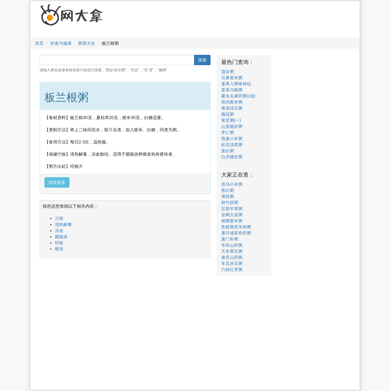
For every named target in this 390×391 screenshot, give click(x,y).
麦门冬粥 (229, 239)
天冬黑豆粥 (232, 251)
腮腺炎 (61, 236)
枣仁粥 (227, 132)
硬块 (59, 248)
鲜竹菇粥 (229, 202)
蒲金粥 (227, 71)
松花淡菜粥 (232, 144)
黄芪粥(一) (231, 120)
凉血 (59, 230)
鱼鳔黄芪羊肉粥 (236, 226)
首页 (39, 43)
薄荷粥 (227, 196)
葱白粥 (227, 150)
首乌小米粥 (232, 184)
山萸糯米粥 (232, 126)
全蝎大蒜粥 (232, 214)
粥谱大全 (86, 43)
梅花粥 (227, 114)
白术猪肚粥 (232, 156)
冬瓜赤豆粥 (232, 263)
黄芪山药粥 (232, 257)
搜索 (202, 60)
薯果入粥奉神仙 (236, 83)
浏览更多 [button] (57, 182)
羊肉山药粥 (232, 245)
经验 (59, 242)
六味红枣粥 (232, 269)
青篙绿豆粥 (232, 108)
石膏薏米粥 (232, 77)
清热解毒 (63, 224)
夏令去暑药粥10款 (238, 95)
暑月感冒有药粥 (236, 233)
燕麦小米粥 (232, 138)
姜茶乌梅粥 (232, 89)
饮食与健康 (61, 43)
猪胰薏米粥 (232, 220)
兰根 (59, 218)
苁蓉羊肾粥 (232, 208)
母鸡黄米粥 (232, 102)
